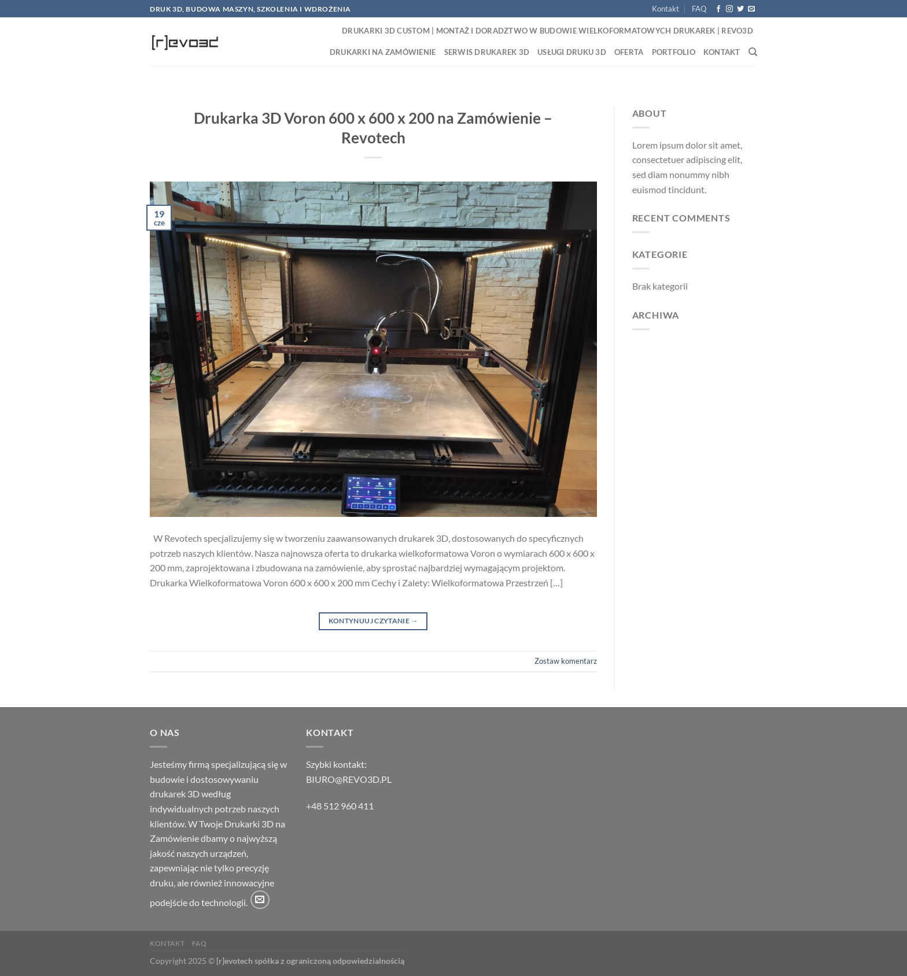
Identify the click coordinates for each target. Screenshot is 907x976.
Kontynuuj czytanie (373, 620)
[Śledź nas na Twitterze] (740, 9)
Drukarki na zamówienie (383, 52)
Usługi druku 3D (571, 52)
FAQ (699, 8)
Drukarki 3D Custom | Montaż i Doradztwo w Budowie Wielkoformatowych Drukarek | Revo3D (547, 30)
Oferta (629, 52)
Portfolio (673, 52)
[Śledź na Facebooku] (718, 9)
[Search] (753, 52)
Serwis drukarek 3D (487, 52)
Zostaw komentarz (565, 661)
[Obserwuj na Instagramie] (729, 9)
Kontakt (665, 8)
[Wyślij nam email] (751, 9)
